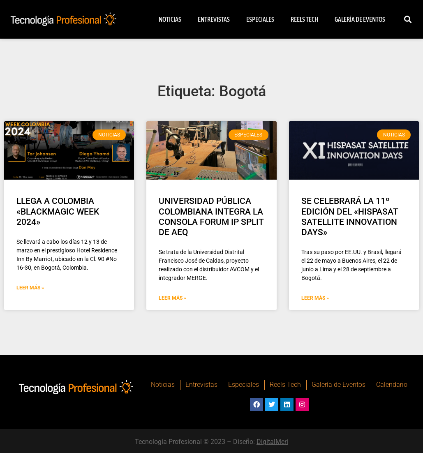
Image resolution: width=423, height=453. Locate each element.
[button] (407, 19)
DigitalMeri (272, 442)
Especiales (260, 19)
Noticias (170, 19)
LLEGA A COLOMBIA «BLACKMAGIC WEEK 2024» (57, 211)
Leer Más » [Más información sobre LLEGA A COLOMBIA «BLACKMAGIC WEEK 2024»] (30, 288)
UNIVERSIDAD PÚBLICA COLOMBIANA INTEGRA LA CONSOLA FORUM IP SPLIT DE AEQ (211, 216)
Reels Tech (304, 19)
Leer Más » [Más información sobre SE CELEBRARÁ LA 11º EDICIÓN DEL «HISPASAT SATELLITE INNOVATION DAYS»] (315, 298)
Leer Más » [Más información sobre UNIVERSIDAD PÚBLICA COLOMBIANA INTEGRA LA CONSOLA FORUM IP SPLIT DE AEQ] (172, 298)
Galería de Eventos (360, 19)
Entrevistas (214, 19)
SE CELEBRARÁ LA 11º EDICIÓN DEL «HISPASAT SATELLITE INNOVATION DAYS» (349, 216)
